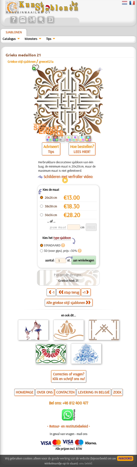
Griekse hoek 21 (68, 280)
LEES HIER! (82, 151)
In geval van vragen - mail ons (68, 434)
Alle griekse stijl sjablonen (68, 302)
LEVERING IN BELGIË (94, 392)
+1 (85, 292)
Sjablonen (14, 32)
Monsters (31, 39)
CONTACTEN (65, 392)
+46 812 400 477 (75, 402)
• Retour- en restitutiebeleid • (68, 426)
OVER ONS (45, 392)
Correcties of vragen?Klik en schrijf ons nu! (68, 376)
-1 (51, 292)
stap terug (69, 292)
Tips (48, 39)
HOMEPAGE (24, 392)
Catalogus (9, 39)
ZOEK (117, 392)
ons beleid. (86, 463)
